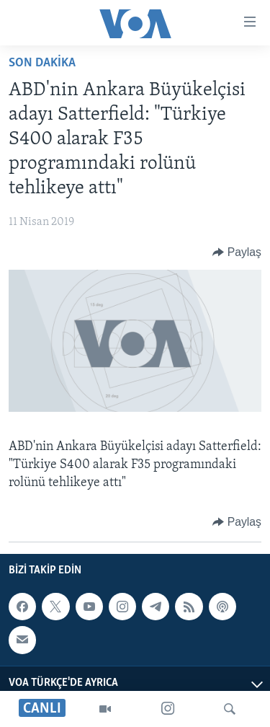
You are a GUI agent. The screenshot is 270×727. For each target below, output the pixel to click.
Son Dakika (42, 63)
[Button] (236, 252)
